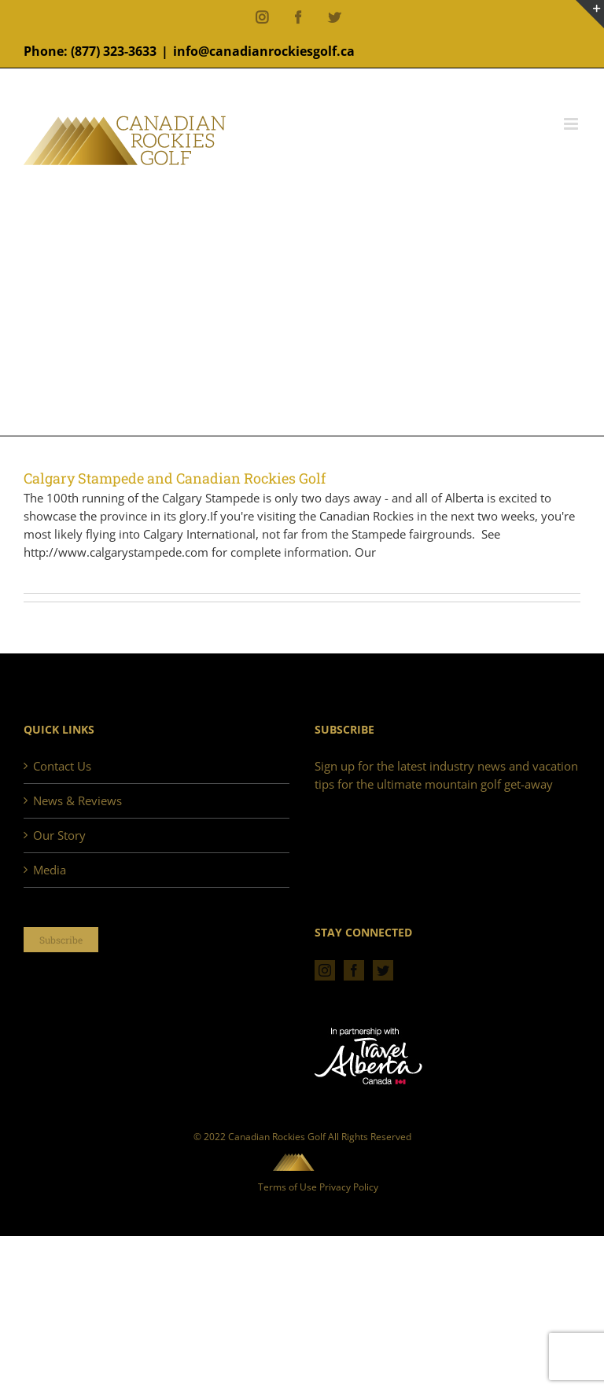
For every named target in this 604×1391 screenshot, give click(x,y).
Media (49, 870)
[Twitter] (383, 970)
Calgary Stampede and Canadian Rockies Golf (175, 478)
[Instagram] (325, 970)
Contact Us (62, 766)
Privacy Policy (348, 1187)
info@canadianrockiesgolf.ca (264, 51)
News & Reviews (77, 800)
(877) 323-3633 (114, 51)
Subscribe (61, 939)
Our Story (59, 835)
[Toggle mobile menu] (572, 124)
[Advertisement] (302, 302)
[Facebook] (354, 970)
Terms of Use (287, 1187)
